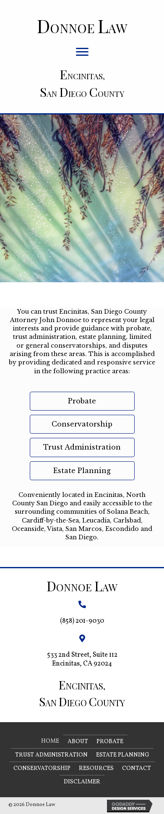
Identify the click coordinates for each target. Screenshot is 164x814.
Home (50, 741)
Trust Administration (51, 755)
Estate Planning (122, 755)
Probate (109, 742)
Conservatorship (41, 768)
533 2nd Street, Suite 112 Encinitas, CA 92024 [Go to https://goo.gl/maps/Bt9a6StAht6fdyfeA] (82, 659)
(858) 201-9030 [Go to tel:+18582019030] (82, 621)
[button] (82, 52)
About (78, 742)
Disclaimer (82, 782)
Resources (96, 768)
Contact (136, 768)
